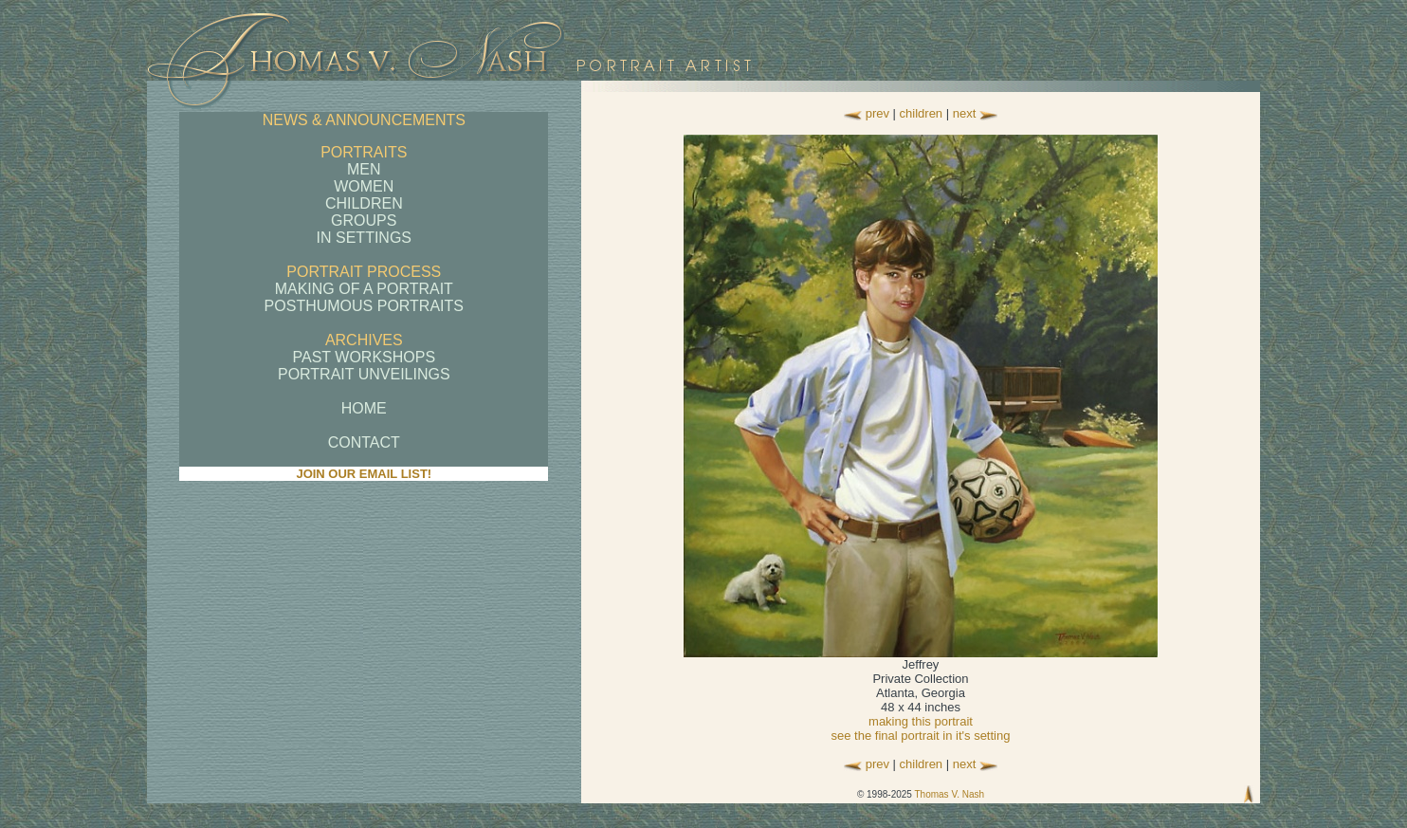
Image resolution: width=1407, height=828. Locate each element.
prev (877, 113)
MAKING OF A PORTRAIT (364, 289)
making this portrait (920, 721)
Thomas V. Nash (949, 794)
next (965, 113)
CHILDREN (364, 203)
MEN (364, 169)
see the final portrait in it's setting (921, 735)
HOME (364, 408)
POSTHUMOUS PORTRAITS (364, 306)
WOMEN (363, 186)
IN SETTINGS (364, 238)
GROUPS (363, 220)
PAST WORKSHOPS (364, 357)
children (921, 113)
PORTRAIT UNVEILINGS (364, 374)
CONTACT (364, 442)
